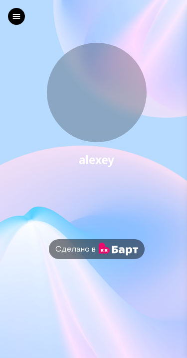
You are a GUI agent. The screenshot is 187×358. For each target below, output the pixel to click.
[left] (16, 16)
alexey (96, 160)
